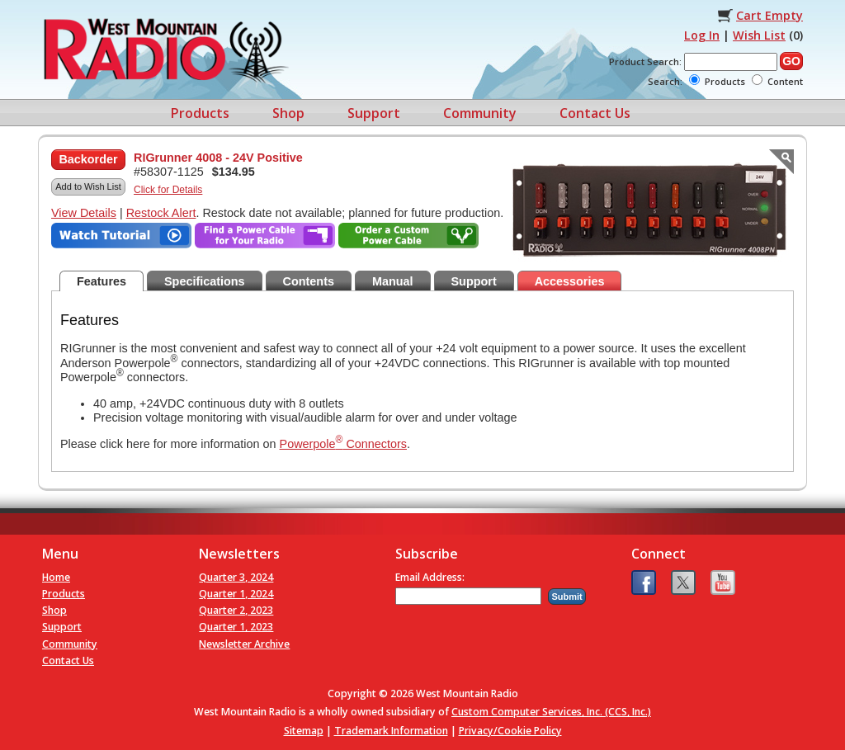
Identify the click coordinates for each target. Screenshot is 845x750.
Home (56, 577)
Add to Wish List (87, 186)
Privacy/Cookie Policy (510, 731)
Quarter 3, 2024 (236, 577)
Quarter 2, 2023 (236, 610)
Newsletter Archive (244, 644)
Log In (702, 35)
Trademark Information (391, 731)
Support (373, 113)
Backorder (88, 159)
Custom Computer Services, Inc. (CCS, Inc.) (551, 712)
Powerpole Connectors (343, 443)
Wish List (759, 35)
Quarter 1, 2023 (236, 627)
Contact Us (594, 113)
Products (200, 113)
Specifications (204, 281)
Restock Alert (161, 212)
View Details (83, 212)
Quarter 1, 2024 (236, 594)
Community (480, 113)
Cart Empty (769, 15)
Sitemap (303, 731)
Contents (308, 281)
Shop (288, 113)
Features (101, 281)
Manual (392, 281)
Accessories (570, 281)
